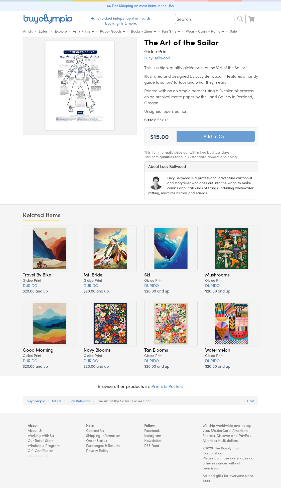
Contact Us (95, 430)
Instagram (152, 435)
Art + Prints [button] (83, 31)
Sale (233, 31)
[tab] (201, 166)
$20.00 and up (35, 291)
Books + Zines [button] (143, 31)
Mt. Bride (93, 274)
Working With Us (41, 435)
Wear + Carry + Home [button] (205, 31)
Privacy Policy (97, 450)
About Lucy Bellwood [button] (167, 166)
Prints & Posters (167, 386)
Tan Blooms (156, 349)
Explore (61, 31)
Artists (28, 31)
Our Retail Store (41, 440)
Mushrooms (217, 274)
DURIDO (30, 285)
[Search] (240, 19)
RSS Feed (151, 445)
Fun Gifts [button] (171, 31)
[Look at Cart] (252, 18)
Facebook (152, 430)
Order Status (96, 440)
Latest (44, 31)
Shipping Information (103, 435)
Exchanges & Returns (103, 445)
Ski (147, 274)
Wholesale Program (44, 445)
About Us (35, 430)
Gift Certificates (40, 450)
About (33, 425)
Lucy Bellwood (157, 58)
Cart (250, 400)
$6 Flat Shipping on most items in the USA (140, 5)
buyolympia (36, 400)
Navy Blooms (97, 349)
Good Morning (38, 349)
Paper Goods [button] (112, 31)
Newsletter (153, 440)
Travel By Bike (37, 274)
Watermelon (217, 349)
